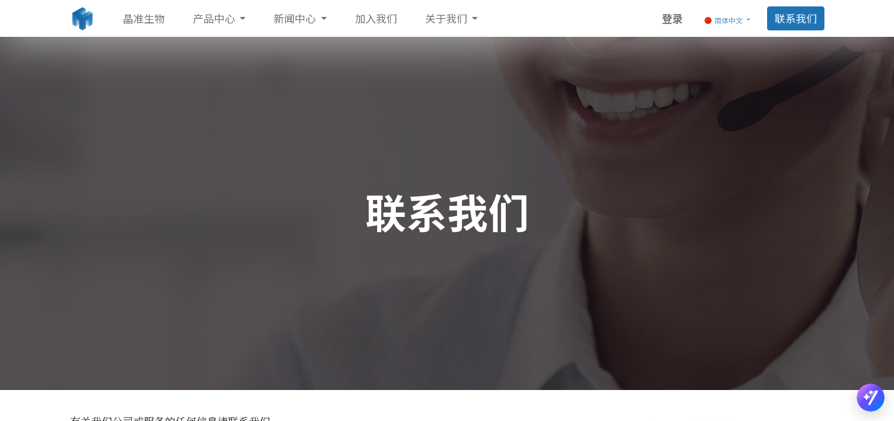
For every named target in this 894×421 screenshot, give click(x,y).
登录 (672, 18)
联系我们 (796, 18)
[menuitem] (144, 18)
